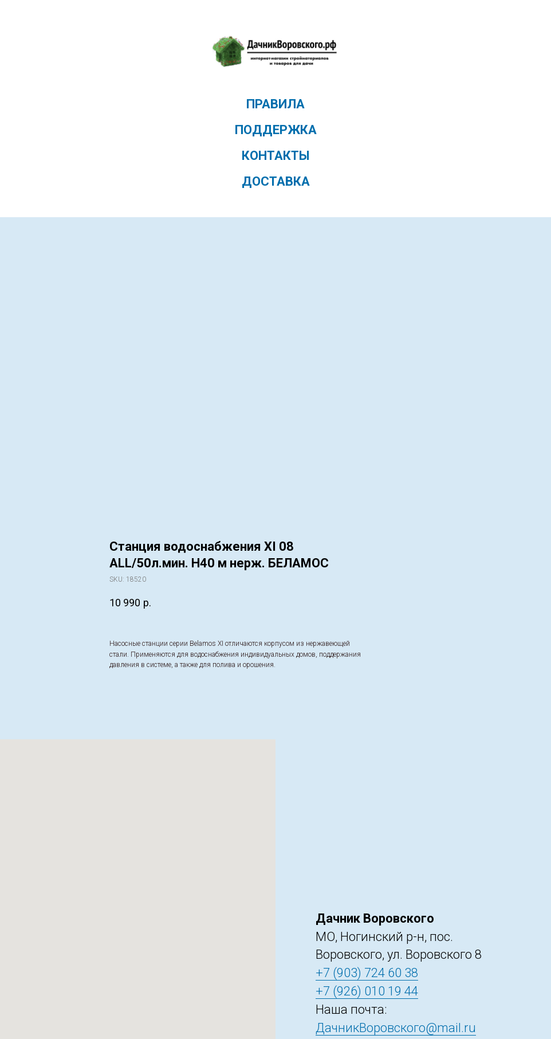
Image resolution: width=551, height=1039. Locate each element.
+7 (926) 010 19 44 (367, 991)
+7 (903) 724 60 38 (367, 973)
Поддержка (276, 130)
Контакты (276, 155)
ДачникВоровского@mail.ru (396, 1028)
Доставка (276, 181)
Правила (275, 104)
